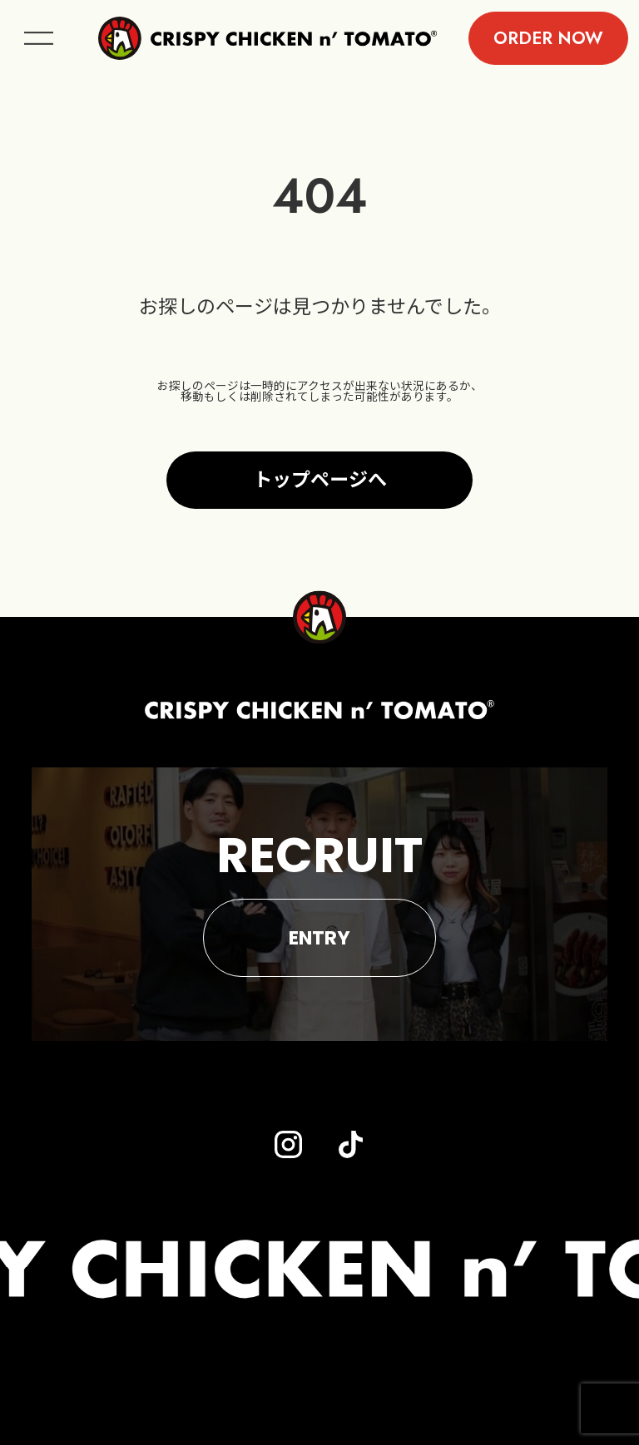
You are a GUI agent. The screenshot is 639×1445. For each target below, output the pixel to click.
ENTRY (319, 938)
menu (38, 38)
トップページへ (320, 480)
